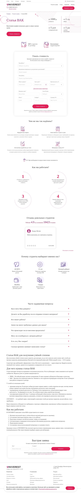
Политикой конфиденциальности (48, 489)
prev (8, 223)
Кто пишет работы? (18, 320)
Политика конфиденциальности (37, 480)
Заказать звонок (12, 8)
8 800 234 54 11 (13, 7)
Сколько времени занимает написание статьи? (28, 347)
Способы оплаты (10, 476)
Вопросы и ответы (11, 478)
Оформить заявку (68, 8)
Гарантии (66, 4)
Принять (69, 488)
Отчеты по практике (58, 480)
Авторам (23, 1)
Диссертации (56, 478)
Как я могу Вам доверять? (20, 309)
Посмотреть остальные (68, 250)
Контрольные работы (58, 484)
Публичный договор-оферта (36, 478)
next (73, 223)
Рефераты (55, 482)
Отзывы (17, 1)
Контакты (29, 1)
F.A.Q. (8, 1)
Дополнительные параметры (40, 88)
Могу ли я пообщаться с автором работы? (26, 336)
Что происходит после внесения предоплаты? (28, 330)
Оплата (72, 4)
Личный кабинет (70, 1)
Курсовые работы (57, 474)
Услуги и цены (54, 4)
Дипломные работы (57, 476)
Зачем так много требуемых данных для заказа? (29, 325)
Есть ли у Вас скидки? (19, 341)
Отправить (60, 448)
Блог (12, 1)
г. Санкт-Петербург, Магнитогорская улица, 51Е (62, 467)
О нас (61, 4)
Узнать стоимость (14, 34)
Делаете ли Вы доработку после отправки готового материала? (34, 314)
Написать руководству (12, 484)
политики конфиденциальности (46, 111)
